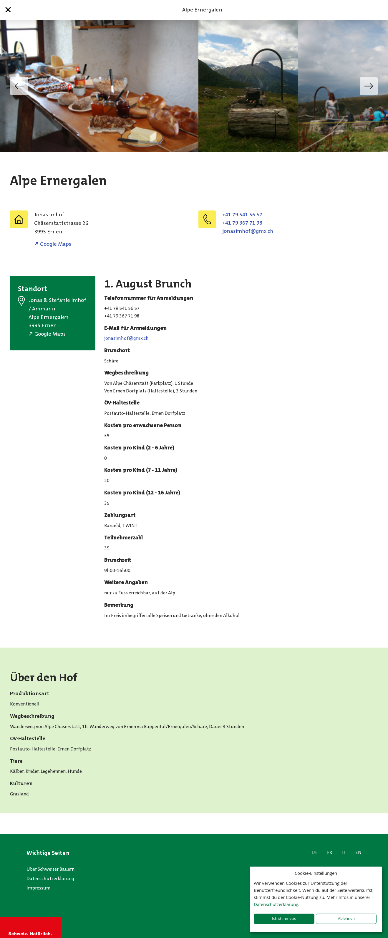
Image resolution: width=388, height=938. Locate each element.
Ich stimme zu (284, 918)
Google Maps (55, 244)
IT (343, 852)
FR (329, 852)
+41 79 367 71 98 (242, 222)
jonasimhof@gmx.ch (247, 231)
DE (315, 852)
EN (358, 852)
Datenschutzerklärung (50, 878)
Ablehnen (346, 918)
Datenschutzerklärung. (276, 904)
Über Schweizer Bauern (50, 869)
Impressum (38, 888)
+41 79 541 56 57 (242, 214)
